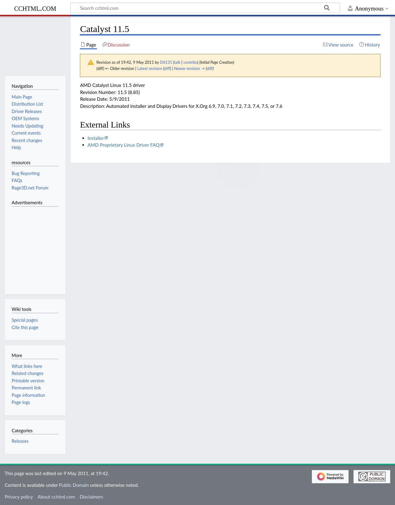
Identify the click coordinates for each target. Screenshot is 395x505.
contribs (190, 62)
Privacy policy (19, 496)
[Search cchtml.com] (205, 8)
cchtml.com (35, 8)
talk (177, 62)
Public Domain (74, 485)
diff (167, 68)
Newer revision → (189, 68)
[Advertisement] (30, 247)
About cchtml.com (56, 496)
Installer (96, 138)
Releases (20, 441)
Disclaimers (91, 496)
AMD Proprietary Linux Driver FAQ (124, 145)
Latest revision (149, 68)
